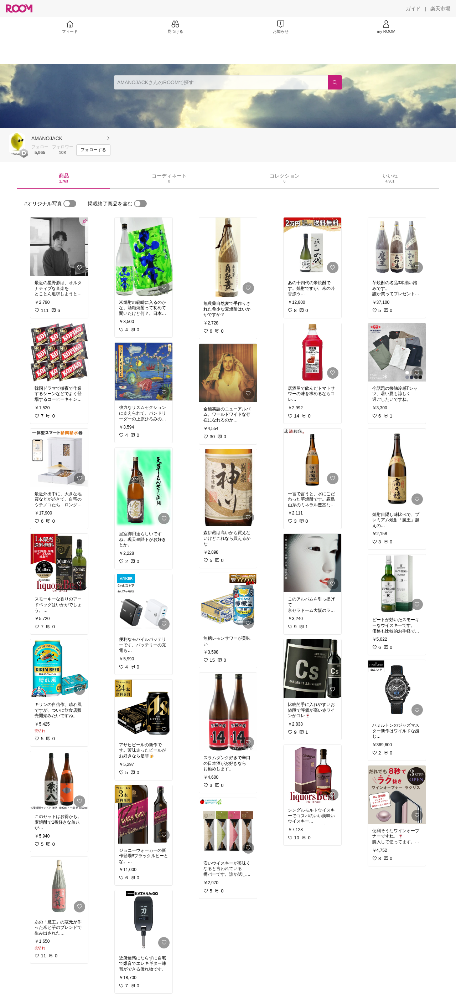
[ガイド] (413, 8)
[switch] (69, 203)
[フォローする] (93, 150)
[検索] (335, 82)
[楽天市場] (440, 8)
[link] (59, 246)
